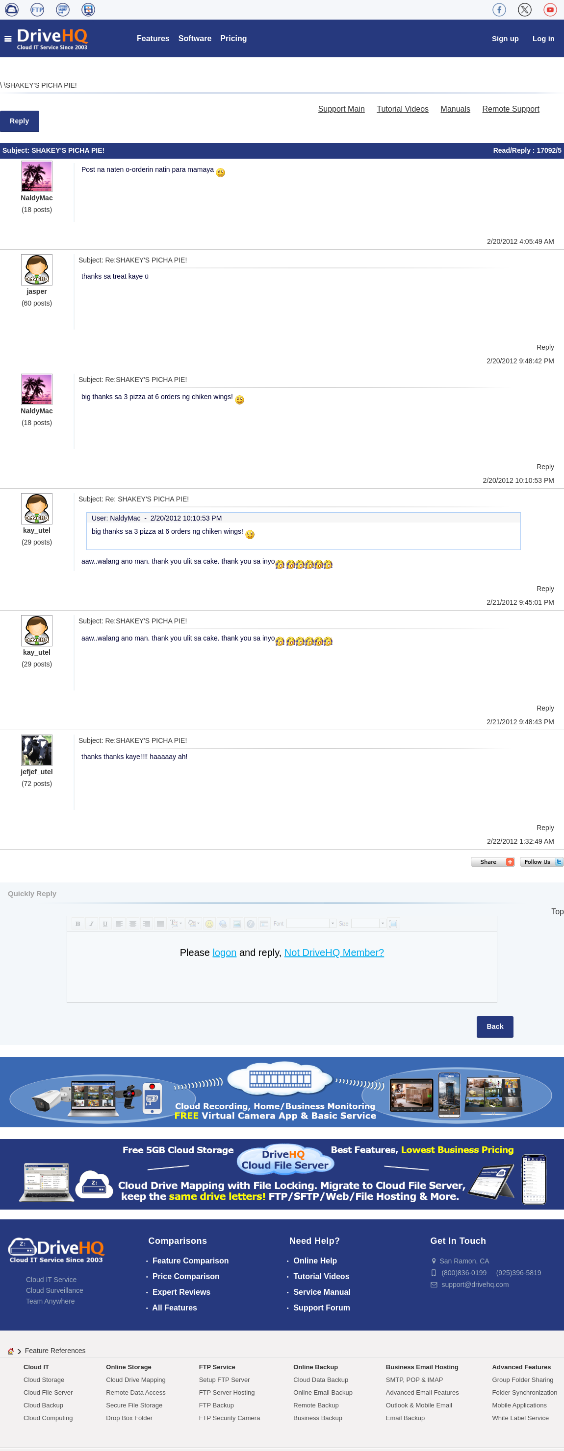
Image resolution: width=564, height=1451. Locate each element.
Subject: (16, 150)
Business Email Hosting (422, 1367)
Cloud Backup (43, 1405)
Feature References (55, 1351)
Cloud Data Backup (320, 1379)
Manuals (455, 109)
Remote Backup (316, 1405)
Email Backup (405, 1418)
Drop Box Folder (129, 1418)
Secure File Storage (134, 1405)
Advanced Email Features (422, 1392)
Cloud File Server (48, 1392)
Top (557, 911)
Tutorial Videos (403, 109)
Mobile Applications (519, 1405)
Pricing (233, 38)
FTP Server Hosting (227, 1392)
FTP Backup (216, 1405)
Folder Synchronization (525, 1392)
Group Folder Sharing (523, 1379)
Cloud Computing (48, 1418)
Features (153, 38)
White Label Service (520, 1418)
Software (195, 38)
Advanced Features (521, 1367)
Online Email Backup (323, 1392)
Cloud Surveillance (54, 1290)
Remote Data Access (135, 1392)
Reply (19, 121)
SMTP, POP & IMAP (414, 1379)
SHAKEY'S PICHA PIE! (41, 85)
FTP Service (217, 1367)
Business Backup (317, 1418)
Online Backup (315, 1367)
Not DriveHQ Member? (334, 952)
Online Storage (128, 1367)
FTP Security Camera (229, 1418)
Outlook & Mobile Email (419, 1405)
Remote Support (510, 109)
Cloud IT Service (51, 1280)
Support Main (341, 109)
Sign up (505, 38)
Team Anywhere (50, 1301)
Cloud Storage (44, 1379)
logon (224, 952)
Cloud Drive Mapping (135, 1379)
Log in (544, 38)
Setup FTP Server (224, 1379)
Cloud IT (36, 1367)
